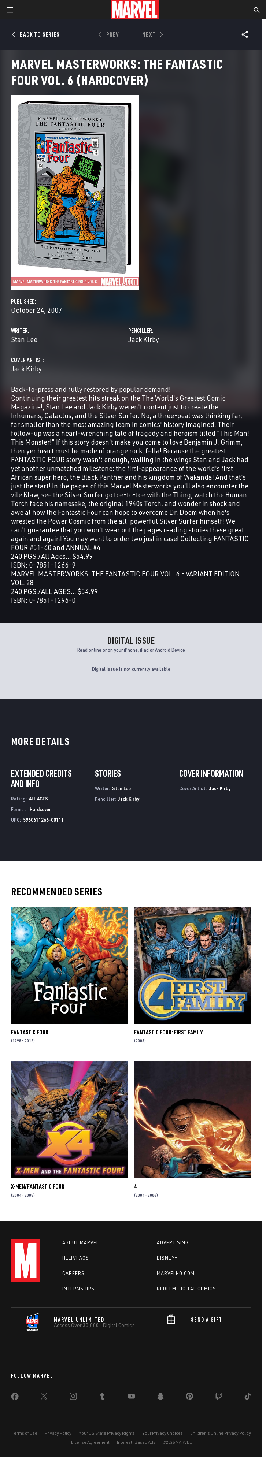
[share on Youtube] (131, 1397)
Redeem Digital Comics (186, 1288)
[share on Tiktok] (247, 1397)
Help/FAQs (75, 1258)
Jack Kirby (143, 339)
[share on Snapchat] (160, 1397)
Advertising (173, 1242)
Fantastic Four (29, 1032)
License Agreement (90, 1442)
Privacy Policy (58, 1433)
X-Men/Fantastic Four (37, 1186)
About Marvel (80, 1242)
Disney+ (167, 1258)
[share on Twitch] (218, 1397)
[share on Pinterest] (189, 1397)
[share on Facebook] (15, 1398)
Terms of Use (24, 1433)
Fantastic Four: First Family (168, 1032)
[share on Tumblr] (102, 1397)
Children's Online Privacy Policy (220, 1433)
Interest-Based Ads (136, 1442)
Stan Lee (24, 339)
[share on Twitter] (44, 1397)
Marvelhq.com (176, 1273)
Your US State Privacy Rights (107, 1433)
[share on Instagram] (73, 1397)
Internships (78, 1288)
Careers (73, 1273)
